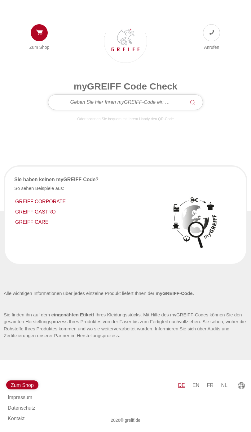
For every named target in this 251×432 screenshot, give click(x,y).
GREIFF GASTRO (35, 211)
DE (181, 385)
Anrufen (211, 47)
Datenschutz (21, 408)
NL (224, 385)
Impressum (20, 397)
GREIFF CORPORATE (40, 201)
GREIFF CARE (32, 222)
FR (210, 385)
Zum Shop (39, 47)
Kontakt (16, 418)
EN (195, 385)
